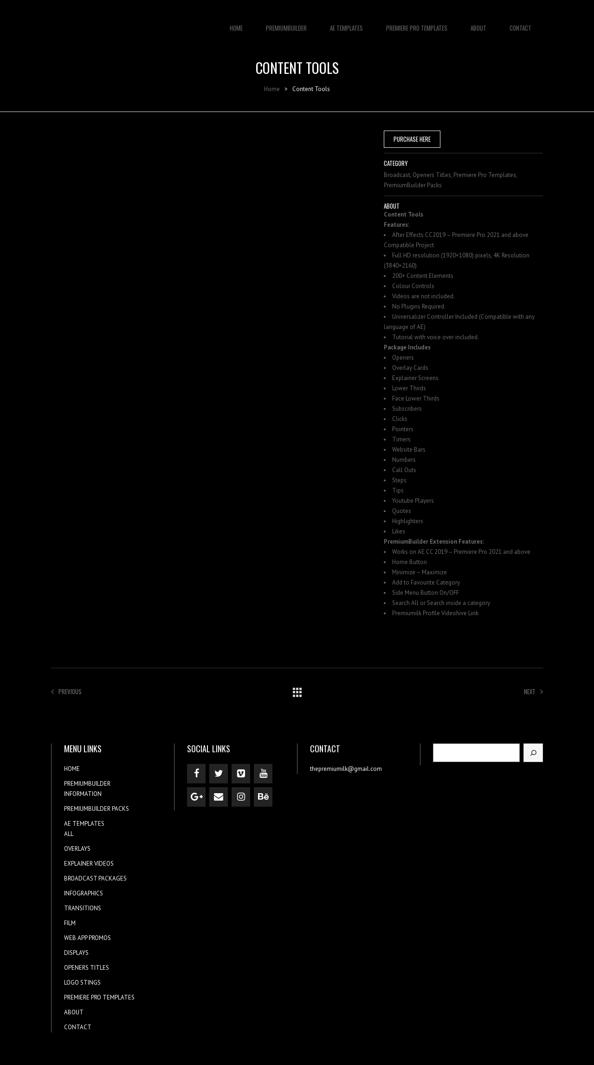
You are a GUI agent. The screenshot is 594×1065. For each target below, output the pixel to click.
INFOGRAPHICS (83, 893)
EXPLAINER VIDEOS (89, 864)
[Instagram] (241, 797)
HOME (236, 23)
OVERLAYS (77, 849)
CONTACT (520, 23)
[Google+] (196, 797)
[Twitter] (218, 773)
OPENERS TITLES (86, 968)
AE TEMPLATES (346, 23)
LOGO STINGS (82, 982)
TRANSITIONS (82, 908)
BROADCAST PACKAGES (95, 878)
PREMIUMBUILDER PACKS (96, 809)
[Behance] (263, 797)
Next (533, 691)
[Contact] (218, 797)
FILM (70, 923)
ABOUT (478, 23)
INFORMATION (83, 794)
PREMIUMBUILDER (286, 23)
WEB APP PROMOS (87, 938)
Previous (66, 691)
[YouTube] (263, 773)
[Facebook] (196, 773)
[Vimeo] (241, 773)
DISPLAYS (76, 953)
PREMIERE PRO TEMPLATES (416, 23)
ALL (68, 834)
